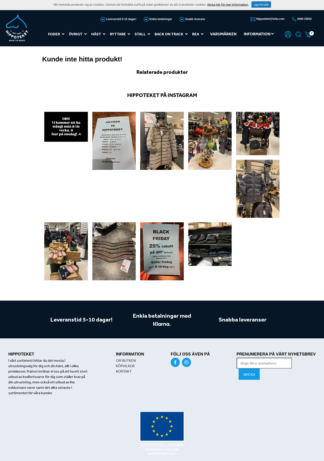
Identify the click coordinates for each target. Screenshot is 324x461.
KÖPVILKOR (125, 366)
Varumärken (223, 33)
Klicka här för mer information (227, 4)
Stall (143, 34)
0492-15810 (304, 18)
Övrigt (79, 34)
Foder (57, 34)
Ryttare (121, 34)
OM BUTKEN (126, 360)
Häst (99, 34)
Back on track (172, 34)
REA (198, 34)
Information (259, 33)
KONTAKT (124, 371)
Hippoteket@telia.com (269, 18)
